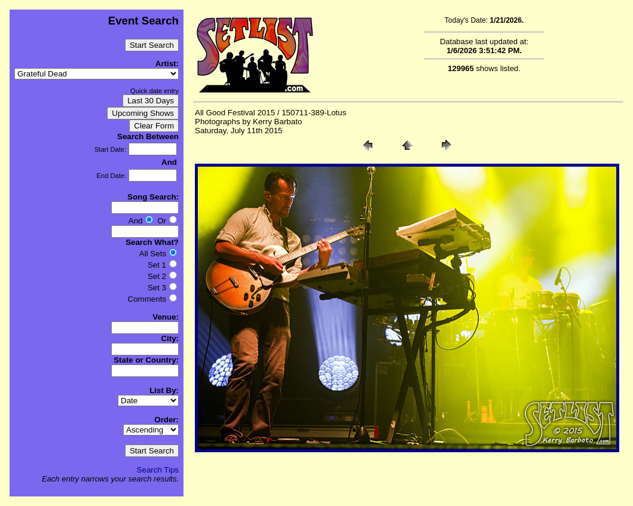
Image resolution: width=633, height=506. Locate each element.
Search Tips (158, 469)
